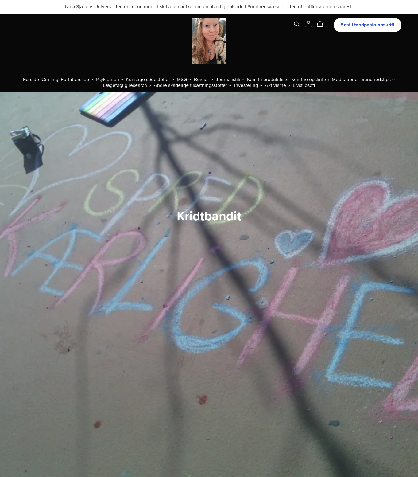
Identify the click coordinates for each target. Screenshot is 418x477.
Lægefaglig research (127, 85)
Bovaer (203, 79)
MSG (184, 79)
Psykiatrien (109, 79)
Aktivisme (277, 85)
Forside (31, 79)
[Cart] (322, 24)
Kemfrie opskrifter (310, 79)
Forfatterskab (77, 79)
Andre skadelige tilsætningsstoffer (192, 85)
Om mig (49, 79)
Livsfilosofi (304, 85)
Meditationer (345, 79)
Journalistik (230, 79)
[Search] (297, 24)
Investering (248, 85)
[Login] (308, 24)
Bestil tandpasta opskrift (367, 25)
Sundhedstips (378, 79)
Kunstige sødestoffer (150, 79)
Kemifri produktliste (268, 79)
